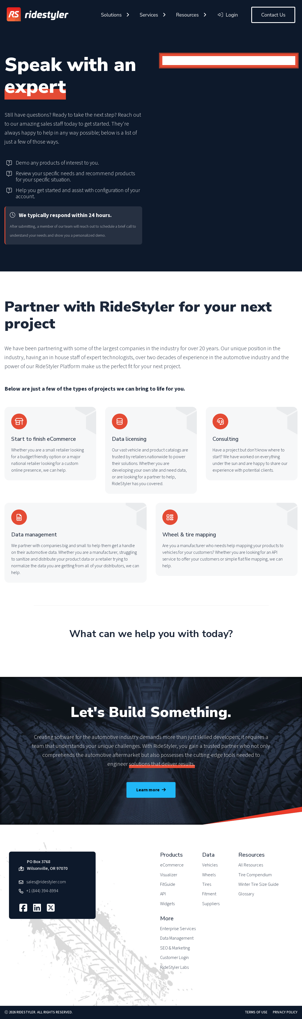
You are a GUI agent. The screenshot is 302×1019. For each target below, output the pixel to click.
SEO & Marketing (175, 948)
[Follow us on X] (51, 907)
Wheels (209, 874)
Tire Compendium (255, 874)
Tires (206, 884)
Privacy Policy (285, 1012)
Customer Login (174, 957)
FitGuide (167, 884)
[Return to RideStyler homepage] (37, 15)
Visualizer (168, 874)
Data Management (176, 938)
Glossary (246, 893)
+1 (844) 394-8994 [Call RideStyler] (42, 891)
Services (149, 15)
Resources (187, 15)
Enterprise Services (178, 928)
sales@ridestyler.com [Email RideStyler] (46, 882)
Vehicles (210, 865)
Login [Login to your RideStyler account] (228, 14)
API (163, 893)
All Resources (250, 865)
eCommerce (172, 865)
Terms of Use (256, 1012)
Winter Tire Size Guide (258, 884)
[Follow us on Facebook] (24, 907)
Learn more (151, 790)
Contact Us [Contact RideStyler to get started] (273, 14)
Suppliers (211, 903)
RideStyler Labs (174, 967)
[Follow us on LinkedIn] (38, 907)
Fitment (209, 893)
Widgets (167, 903)
